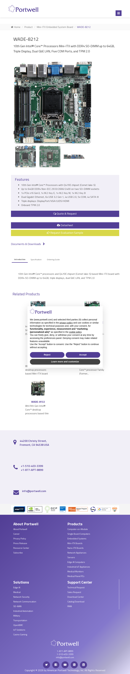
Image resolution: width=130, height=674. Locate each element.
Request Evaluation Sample (65, 233)
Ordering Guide (53, 259)
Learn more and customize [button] (65, 361)
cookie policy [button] (75, 332)
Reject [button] (47, 354)
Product (28, 27)
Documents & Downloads (28, 244)
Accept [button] (83, 354)
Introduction (19, 259)
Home (15, 27)
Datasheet (65, 225)
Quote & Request (65, 213)
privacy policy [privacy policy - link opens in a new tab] (66, 322)
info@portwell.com (34, 491)
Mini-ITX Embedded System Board (55, 27)
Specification (36, 259)
